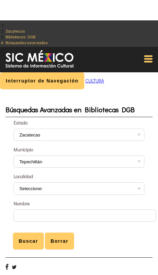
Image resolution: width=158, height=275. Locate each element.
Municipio (23, 149)
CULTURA (94, 80)
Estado (21, 123)
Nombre (22, 203)
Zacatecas (15, 31)
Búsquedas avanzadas (26, 42)
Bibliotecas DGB (20, 36)
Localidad (23, 176)
